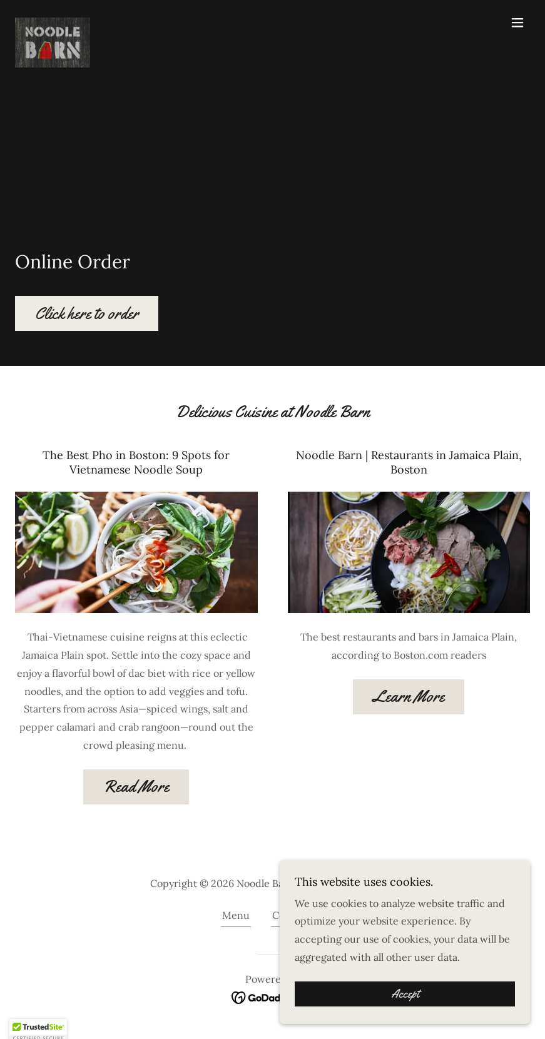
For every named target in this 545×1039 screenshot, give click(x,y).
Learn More (408, 696)
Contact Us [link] (297, 915)
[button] (517, 22)
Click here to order (86, 313)
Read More (136, 786)
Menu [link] (236, 915)
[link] (52, 23)
